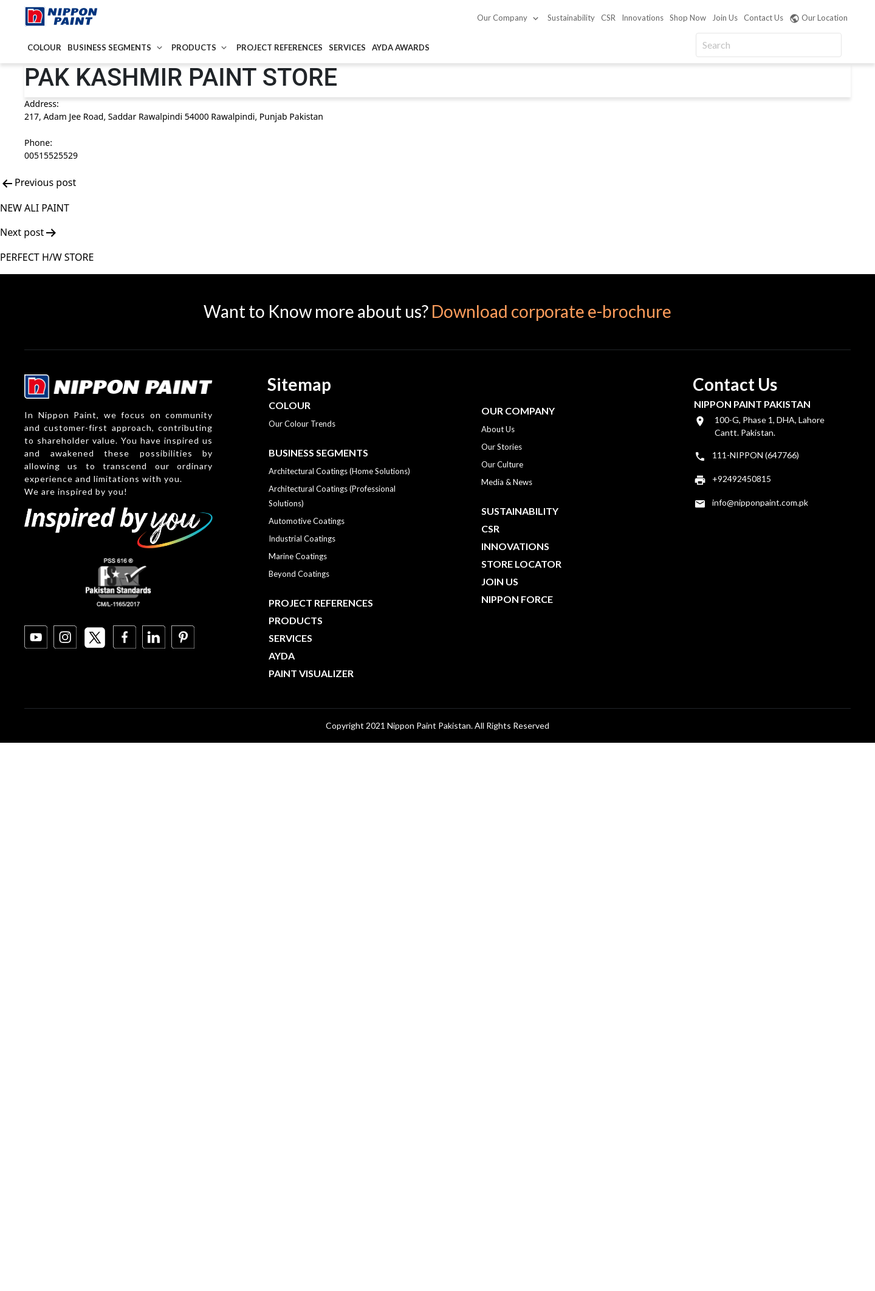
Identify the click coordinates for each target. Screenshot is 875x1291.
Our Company (502, 17)
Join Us (725, 17)
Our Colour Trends (302, 424)
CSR (608, 17)
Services (347, 47)
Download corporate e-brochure (551, 311)
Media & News (506, 482)
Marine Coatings (298, 556)
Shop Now (688, 17)
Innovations (643, 17)
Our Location (818, 18)
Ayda (282, 655)
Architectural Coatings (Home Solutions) (339, 471)
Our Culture (502, 464)
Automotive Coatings (307, 521)
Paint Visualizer (311, 673)
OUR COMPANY (518, 410)
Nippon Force (517, 599)
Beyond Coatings (299, 574)
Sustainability (571, 17)
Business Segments (109, 47)
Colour (44, 47)
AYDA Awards (401, 47)
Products (193, 47)
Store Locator (521, 564)
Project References (279, 47)
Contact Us (763, 17)
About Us (498, 429)
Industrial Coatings (302, 538)
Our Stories (501, 447)
